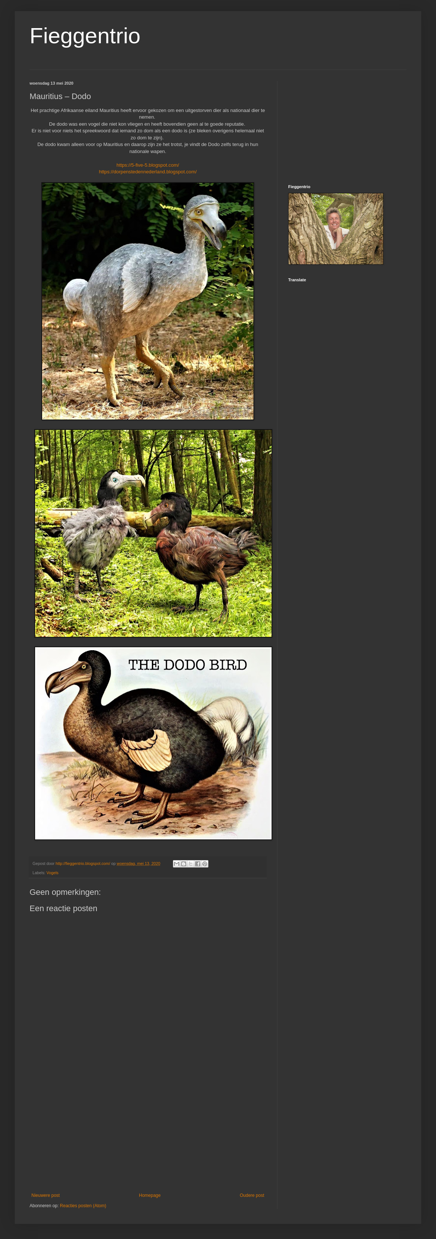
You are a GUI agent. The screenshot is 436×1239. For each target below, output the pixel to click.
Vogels (52, 872)
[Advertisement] (148, 1132)
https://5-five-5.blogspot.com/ (147, 165)
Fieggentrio (85, 35)
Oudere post (252, 1195)
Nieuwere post (45, 1195)
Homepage (150, 1195)
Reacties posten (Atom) (83, 1205)
